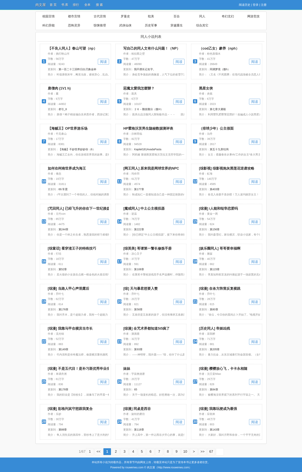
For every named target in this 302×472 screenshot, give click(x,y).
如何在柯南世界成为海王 (67, 168)
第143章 (215, 429)
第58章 (138, 309)
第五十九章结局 (219, 149)
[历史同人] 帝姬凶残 (214, 328)
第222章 (139, 229)
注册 (264, 4)
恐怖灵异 (74, 25)
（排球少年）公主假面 (216, 128)
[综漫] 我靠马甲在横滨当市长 (70, 328)
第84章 (214, 389)
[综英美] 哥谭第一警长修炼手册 (147, 248)
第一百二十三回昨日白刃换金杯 (77, 69)
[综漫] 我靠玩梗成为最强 (218, 409)
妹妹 (126, 369)
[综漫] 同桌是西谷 (137, 409)
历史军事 (151, 25)
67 (211, 451)
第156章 (215, 229)
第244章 (63, 229)
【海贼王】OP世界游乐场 (67, 128)
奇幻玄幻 (228, 16)
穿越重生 (176, 25)
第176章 (63, 309)
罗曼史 (125, 16)
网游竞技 (253, 16)
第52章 (63, 269)
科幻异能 (48, 25)
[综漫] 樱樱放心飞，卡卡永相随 (223, 369)
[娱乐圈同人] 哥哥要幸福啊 (219, 248)
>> (202, 451)
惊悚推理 (100, 25)
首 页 (53, 4)
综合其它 (202, 25)
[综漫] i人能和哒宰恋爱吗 (218, 208)
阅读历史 (244, 4)
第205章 (215, 349)
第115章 (215, 269)
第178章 (63, 389)
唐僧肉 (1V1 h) (59, 88)
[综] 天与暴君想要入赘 (140, 288)
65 (135, 389)
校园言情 (48, 16)
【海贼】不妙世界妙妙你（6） (77, 149)
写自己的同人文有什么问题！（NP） (151, 48)
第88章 (63, 429)
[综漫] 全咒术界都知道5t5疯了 (146, 328)
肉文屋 (40, 5)
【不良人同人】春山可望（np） (72, 48)
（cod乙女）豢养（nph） (219, 48)
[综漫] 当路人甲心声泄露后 (68, 288)
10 (185, 451)
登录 (255, 4)
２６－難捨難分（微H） (148, 109)
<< (98, 451)
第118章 (139, 429)
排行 (76, 4)
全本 (87, 4)
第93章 (138, 349)
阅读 (103, 62)
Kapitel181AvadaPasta (147, 149)
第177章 (139, 189)
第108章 (139, 269)
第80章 (214, 309)
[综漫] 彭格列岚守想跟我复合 (70, 409)
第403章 (215, 189)
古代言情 (100, 16)
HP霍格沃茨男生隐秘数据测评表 (148, 128)
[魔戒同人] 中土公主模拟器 (144, 208)
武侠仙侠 (125, 25)
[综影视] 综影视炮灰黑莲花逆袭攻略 (226, 168)
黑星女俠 (206, 88)
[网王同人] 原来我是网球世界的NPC (151, 168)
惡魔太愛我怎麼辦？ (138, 88)
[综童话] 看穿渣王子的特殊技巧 (72, 248)
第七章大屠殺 (218, 109)
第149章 (63, 349)
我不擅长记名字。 (145, 69)
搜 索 (99, 4)
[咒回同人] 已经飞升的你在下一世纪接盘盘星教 (84, 208)
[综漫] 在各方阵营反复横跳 (219, 288)
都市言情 (74, 16)
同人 (202, 16)
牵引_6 (63, 109)
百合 (177, 16)
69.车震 (63, 189)
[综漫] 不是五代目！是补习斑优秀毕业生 (79, 369)
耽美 (151, 16)
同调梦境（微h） (220, 69)
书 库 (64, 4)
